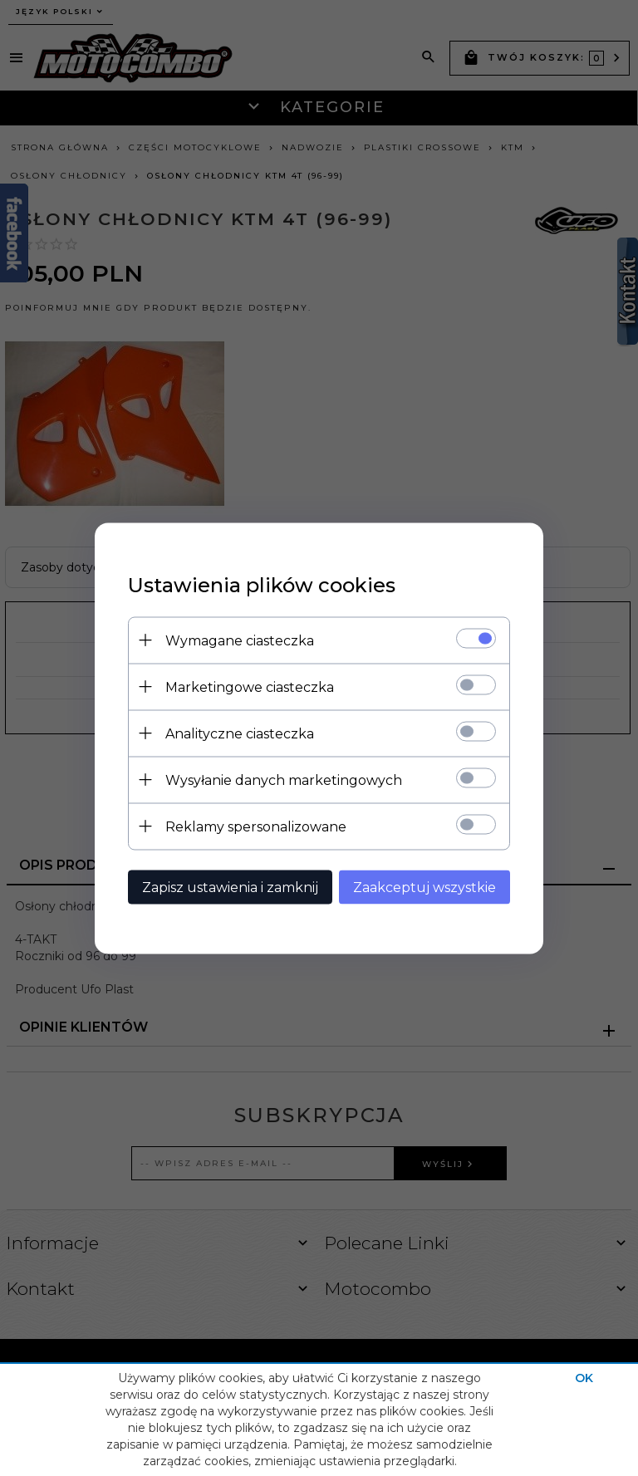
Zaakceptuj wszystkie (424, 887)
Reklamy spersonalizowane (255, 826)
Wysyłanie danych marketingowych (283, 779)
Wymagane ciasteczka (239, 640)
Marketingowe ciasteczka (249, 686)
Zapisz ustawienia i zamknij (230, 887)
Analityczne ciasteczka (239, 733)
